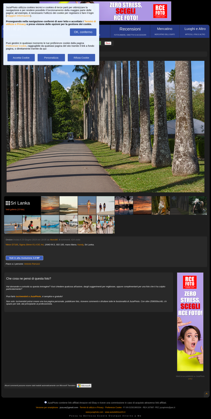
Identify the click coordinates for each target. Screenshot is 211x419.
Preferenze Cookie (16, 45)
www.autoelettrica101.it (115, 412)
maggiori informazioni (18, 15)
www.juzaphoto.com (94, 412)
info (190, 379)
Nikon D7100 (12, 244)
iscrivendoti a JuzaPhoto (28, 296)
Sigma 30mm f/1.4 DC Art (31, 244)
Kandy (80, 244)
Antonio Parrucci (32, 264)
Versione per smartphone (47, 407)
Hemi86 (54, 239)
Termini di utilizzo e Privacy (92, 407)
